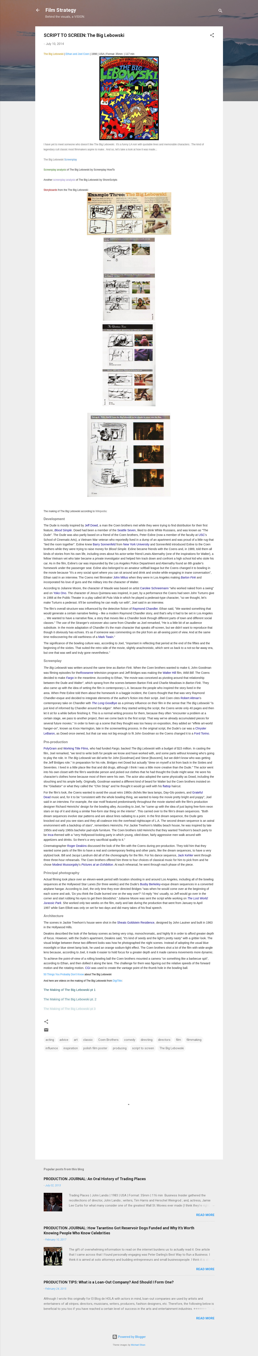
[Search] (220, 11)
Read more (205, 1215)
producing (120, 1048)
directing (147, 1040)
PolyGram (50, 748)
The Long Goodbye (104, 703)
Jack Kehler (185, 855)
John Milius (120, 577)
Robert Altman (190, 698)
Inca (50, 835)
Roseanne (86, 672)
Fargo (70, 677)
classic (88, 1040)
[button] (212, 36)
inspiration (70, 1048)
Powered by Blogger (129, 1337)
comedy (129, 1040)
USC (202, 535)
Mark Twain (105, 637)
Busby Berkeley (150, 884)
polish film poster (95, 1048)
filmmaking (193, 1040)
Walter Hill (169, 672)
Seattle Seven (126, 530)
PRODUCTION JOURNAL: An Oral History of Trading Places (95, 1179)
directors (164, 1040)
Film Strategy (60, 10)
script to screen (143, 1048)
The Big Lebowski (171, 1048)
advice (63, 1040)
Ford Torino (201, 733)
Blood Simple (63, 530)
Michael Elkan (138, 1345)
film (178, 1040)
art (76, 1040)
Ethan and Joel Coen (77, 53)
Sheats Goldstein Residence (135, 922)
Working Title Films (75, 748)
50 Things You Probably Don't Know (64, 974)
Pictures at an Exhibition (97, 864)
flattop (167, 786)
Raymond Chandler (145, 608)
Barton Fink (188, 577)
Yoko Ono (59, 593)
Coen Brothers (108, 1040)
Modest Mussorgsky (65, 864)
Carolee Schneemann (154, 588)
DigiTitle (117, 980)
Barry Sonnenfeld (104, 544)
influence (52, 1048)
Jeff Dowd (91, 525)
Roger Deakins (77, 846)
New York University (136, 544)
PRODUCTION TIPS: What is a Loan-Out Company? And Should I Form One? (109, 1282)
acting (50, 1040)
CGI (87, 968)
